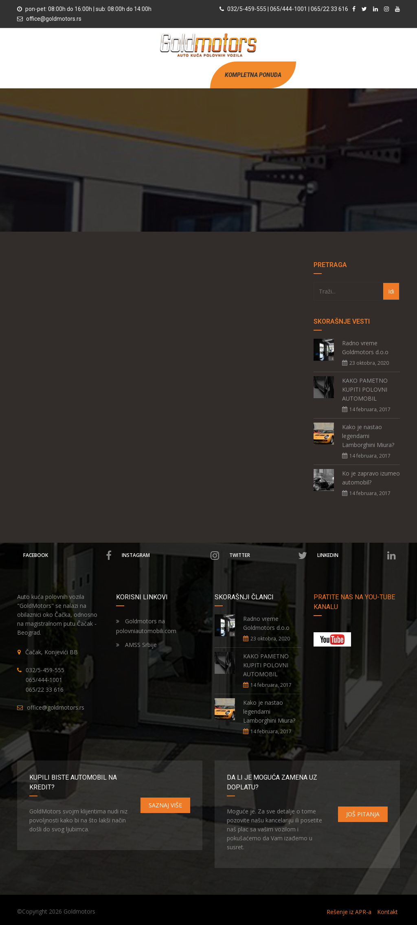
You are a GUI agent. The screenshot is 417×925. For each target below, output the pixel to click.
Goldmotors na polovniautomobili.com (146, 626)
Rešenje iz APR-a (349, 912)
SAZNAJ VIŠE (165, 805)
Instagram (170, 555)
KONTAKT (196, 75)
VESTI (173, 75)
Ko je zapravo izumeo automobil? (371, 477)
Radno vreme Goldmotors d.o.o (365, 347)
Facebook (67, 555)
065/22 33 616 (45, 689)
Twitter (268, 555)
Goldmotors (79, 911)
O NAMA (151, 75)
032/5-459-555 (45, 670)
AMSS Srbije (136, 645)
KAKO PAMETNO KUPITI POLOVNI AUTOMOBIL (365, 389)
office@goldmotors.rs (53, 18)
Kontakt (387, 912)
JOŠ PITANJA (363, 814)
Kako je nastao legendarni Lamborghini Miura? (368, 436)
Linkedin (356, 555)
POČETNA (125, 75)
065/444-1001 (44, 680)
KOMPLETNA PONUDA (253, 75)
